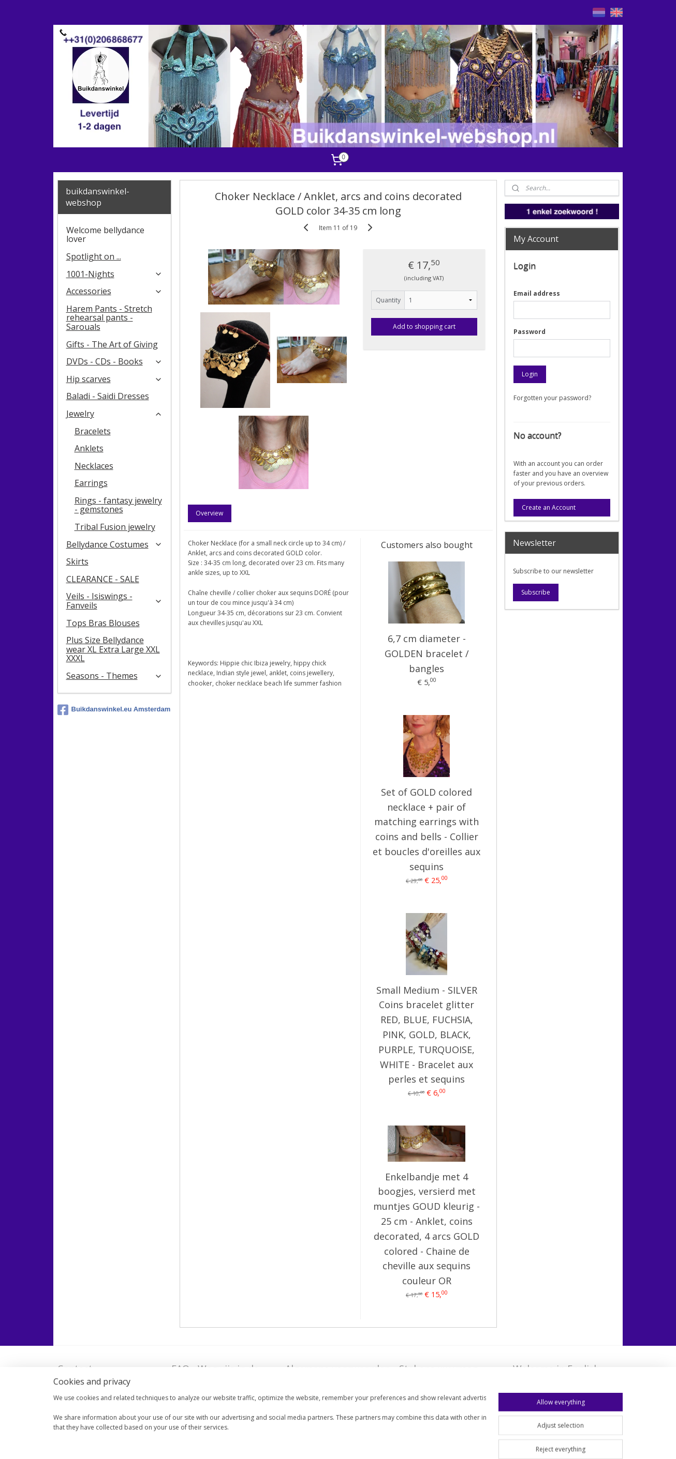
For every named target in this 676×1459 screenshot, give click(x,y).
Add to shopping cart (424, 326)
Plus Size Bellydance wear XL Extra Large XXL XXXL (113, 649)
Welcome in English (556, 1368)
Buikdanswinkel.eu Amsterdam (114, 710)
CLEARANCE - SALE (102, 579)
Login (530, 374)
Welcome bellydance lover (105, 234)
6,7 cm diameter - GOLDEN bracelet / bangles (426, 653)
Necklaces (94, 466)
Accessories (114, 291)
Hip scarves (114, 379)
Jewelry (114, 413)
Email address (536, 293)
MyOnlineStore (497, 1440)
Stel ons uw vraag (438, 1368)
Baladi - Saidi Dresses (107, 396)
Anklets (89, 448)
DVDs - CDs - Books (114, 361)
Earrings (91, 483)
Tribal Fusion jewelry (115, 527)
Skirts (77, 561)
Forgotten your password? (552, 397)
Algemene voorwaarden (337, 1368)
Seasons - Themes (114, 675)
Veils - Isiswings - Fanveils (114, 600)
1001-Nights (114, 274)
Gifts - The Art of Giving (112, 344)
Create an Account (549, 507)
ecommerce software (405, 1440)
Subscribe (535, 592)
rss (365, 1440)
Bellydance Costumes (114, 544)
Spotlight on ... (93, 256)
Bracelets (93, 431)
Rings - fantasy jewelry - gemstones (118, 505)
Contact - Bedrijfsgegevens (95, 1375)
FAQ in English (545, 1385)
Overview (209, 513)
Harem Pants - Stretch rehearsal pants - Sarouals (109, 317)
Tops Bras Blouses (103, 623)
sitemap (343, 1440)
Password (529, 331)
